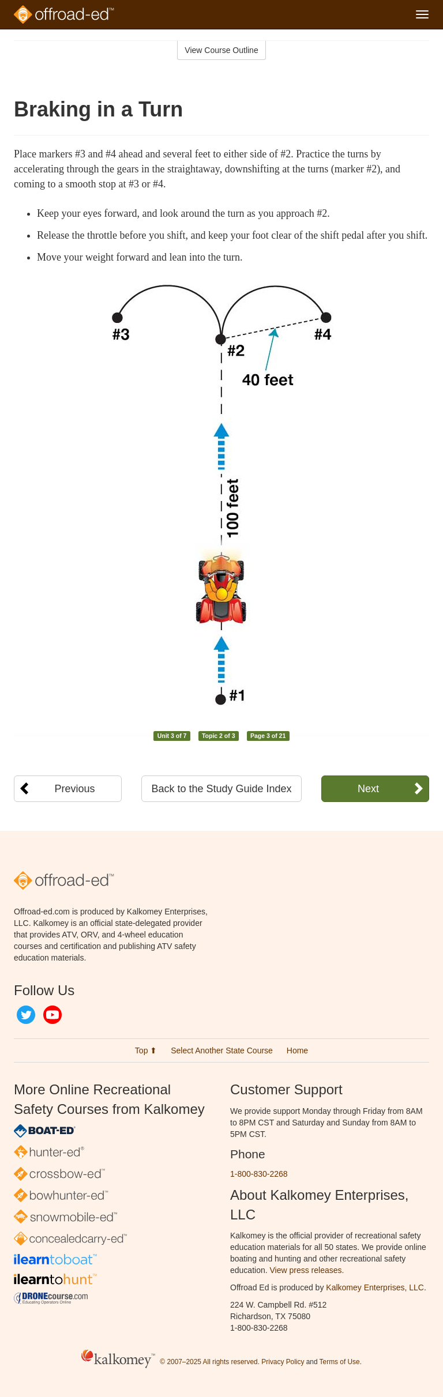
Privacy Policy (282, 1362)
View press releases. (307, 1270)
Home (297, 1050)
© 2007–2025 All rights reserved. (210, 1362)
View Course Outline (221, 50)
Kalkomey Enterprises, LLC (375, 1287)
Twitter (26, 1015)
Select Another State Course (222, 1050)
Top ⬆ (146, 1050)
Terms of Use (340, 1362)
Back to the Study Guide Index (221, 788)
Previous (75, 788)
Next (368, 788)
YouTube (52, 1015)
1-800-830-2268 (259, 1173)
